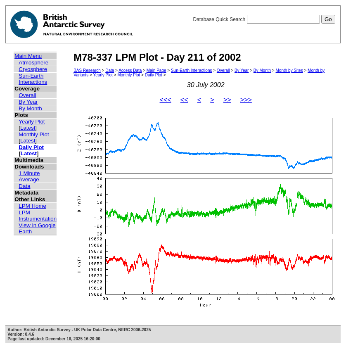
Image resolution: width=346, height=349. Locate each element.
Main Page (156, 70)
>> (227, 99)
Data (24, 186)
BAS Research (87, 70)
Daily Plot (31, 147)
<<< (165, 99)
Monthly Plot (34, 134)
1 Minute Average (29, 176)
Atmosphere (33, 62)
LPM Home (32, 206)
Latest (27, 128)
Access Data (130, 70)
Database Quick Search (264, 19)
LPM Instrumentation (38, 215)
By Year (28, 102)
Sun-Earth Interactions (33, 79)
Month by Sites (289, 70)
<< (184, 99)
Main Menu (28, 56)
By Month (30, 108)
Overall (27, 95)
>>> (246, 99)
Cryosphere (33, 69)
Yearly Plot (32, 122)
